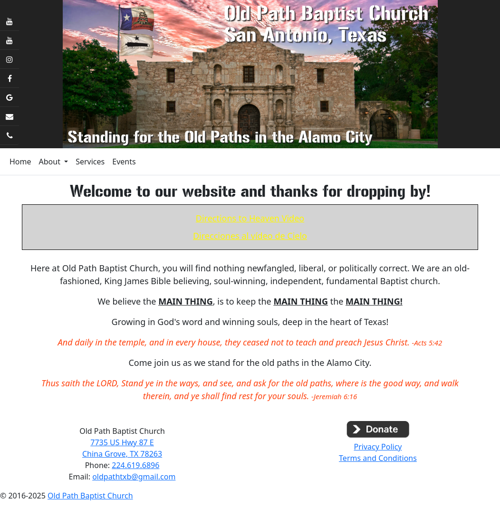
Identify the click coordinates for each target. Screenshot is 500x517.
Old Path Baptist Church (90, 495)
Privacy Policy (378, 446)
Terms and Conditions (378, 458)
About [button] (51, 161)
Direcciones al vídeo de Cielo (250, 235)
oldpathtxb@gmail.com (133, 476)
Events (123, 161)
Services (90, 161)
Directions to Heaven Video (250, 218)
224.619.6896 (135, 465)
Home (20, 161)
